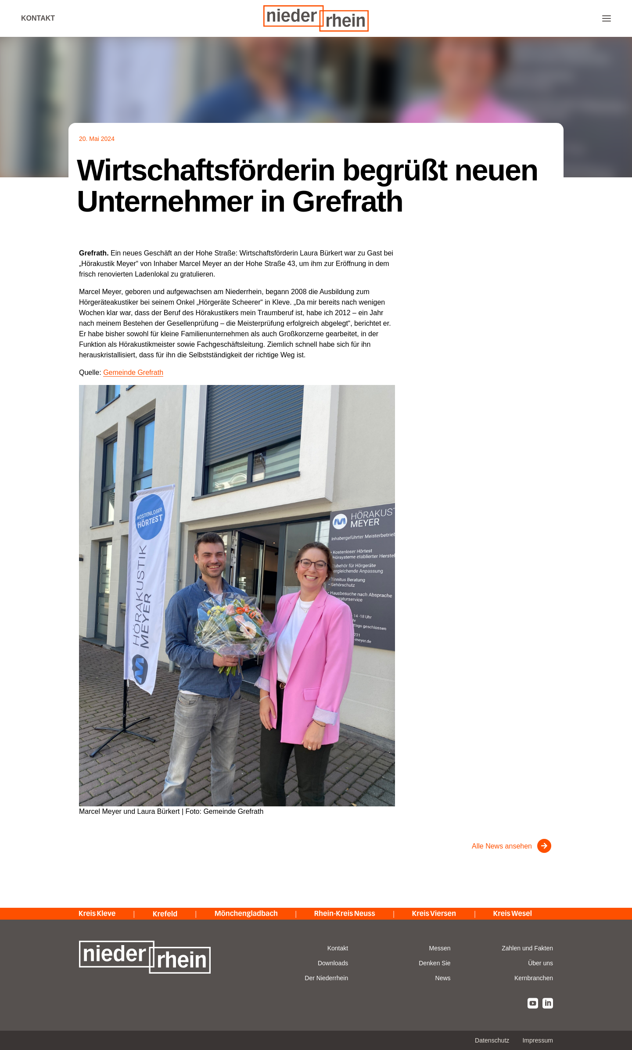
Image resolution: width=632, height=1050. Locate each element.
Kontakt (38, 18)
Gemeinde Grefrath (133, 372)
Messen (440, 948)
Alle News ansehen (502, 846)
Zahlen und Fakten (527, 948)
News (443, 978)
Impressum (537, 1040)
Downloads (333, 963)
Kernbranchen (533, 978)
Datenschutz (492, 1040)
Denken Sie (434, 963)
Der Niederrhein (326, 978)
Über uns (540, 963)
